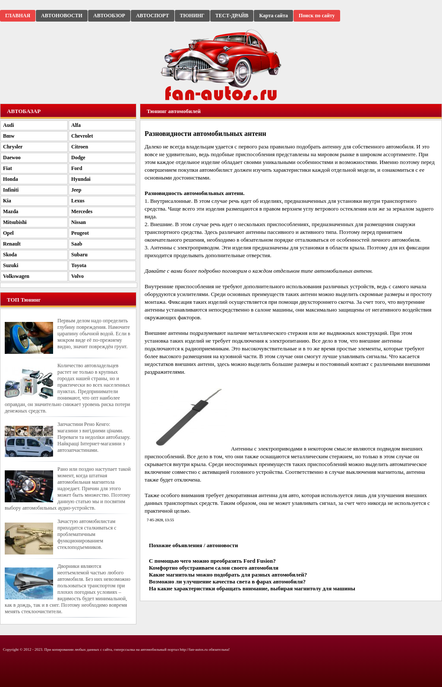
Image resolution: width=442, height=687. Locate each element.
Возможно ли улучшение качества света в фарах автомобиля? (227, 581)
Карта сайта (273, 16)
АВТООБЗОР (109, 16)
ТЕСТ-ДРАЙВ (232, 16)
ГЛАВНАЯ (17, 16)
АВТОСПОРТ (152, 16)
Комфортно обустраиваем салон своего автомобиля (213, 567)
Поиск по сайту (317, 16)
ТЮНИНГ (192, 16)
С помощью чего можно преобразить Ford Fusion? (212, 561)
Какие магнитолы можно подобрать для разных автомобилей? (228, 574)
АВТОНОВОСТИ (61, 16)
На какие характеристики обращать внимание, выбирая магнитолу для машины (252, 588)
